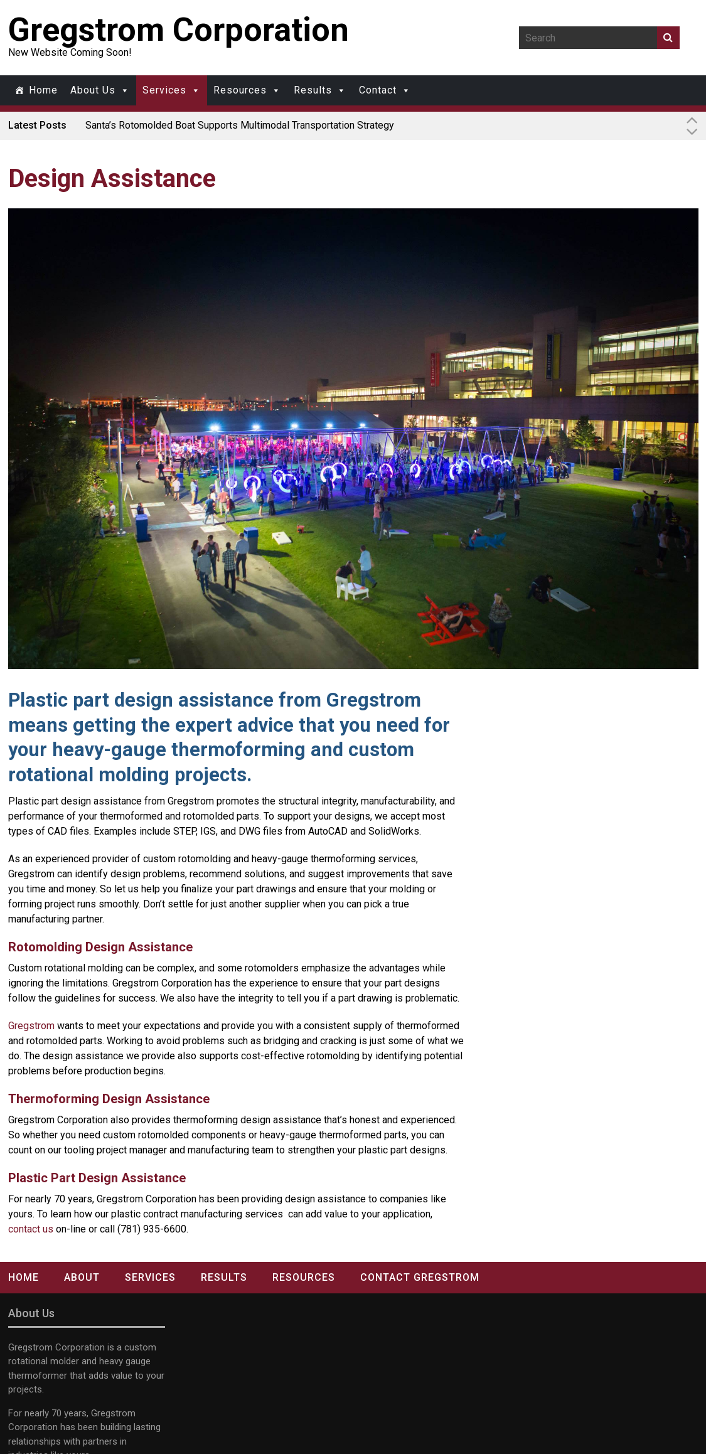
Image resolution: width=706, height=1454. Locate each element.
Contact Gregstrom (419, 1277)
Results (313, 90)
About (82, 1277)
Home (43, 90)
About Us (92, 90)
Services (164, 90)
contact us (30, 1229)
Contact (378, 90)
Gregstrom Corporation (178, 30)
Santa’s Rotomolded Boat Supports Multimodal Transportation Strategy (239, 125)
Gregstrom (31, 1026)
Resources (240, 90)
